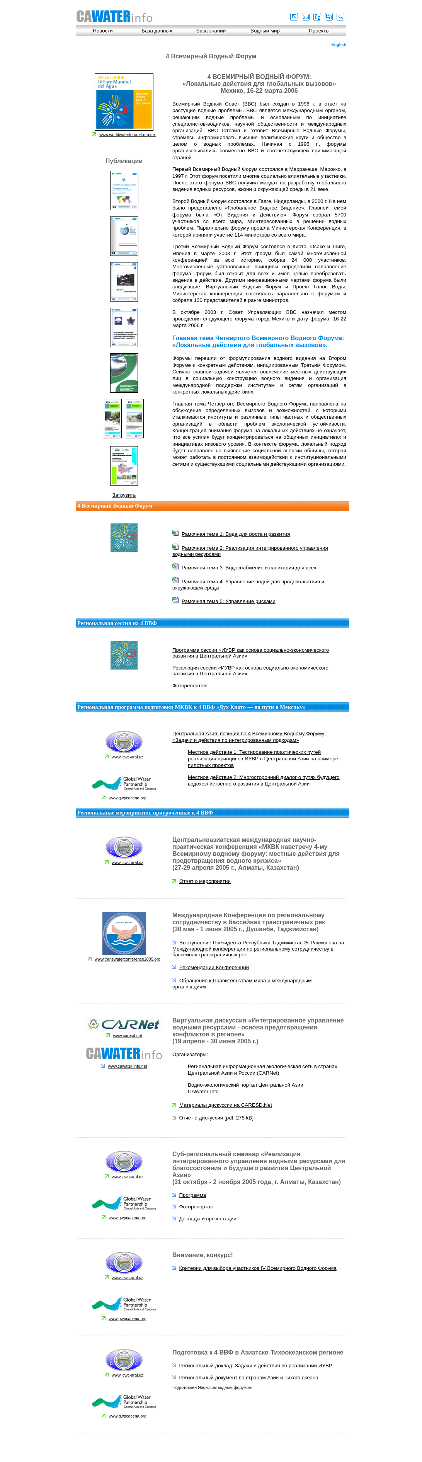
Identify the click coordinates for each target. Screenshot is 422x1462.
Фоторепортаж (189, 685)
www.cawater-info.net (127, 1066)
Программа (192, 1195)
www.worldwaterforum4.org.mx (127, 134)
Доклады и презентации (207, 1219)
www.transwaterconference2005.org (127, 959)
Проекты (319, 31)
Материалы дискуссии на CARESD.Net (225, 1105)
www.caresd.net (127, 1035)
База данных (156, 31)
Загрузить (124, 495)
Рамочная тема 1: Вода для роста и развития (236, 534)
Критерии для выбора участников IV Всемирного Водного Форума (257, 1268)
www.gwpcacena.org (127, 798)
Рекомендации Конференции (214, 967)
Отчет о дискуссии (201, 1118)
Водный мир (265, 31)
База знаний (211, 31)
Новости (103, 31)
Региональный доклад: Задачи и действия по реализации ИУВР (255, 1365)
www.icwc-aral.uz (127, 757)
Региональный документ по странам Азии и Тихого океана (248, 1377)
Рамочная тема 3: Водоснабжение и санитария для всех (249, 568)
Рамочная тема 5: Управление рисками (229, 601)
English (339, 44)
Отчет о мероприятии (205, 881)
